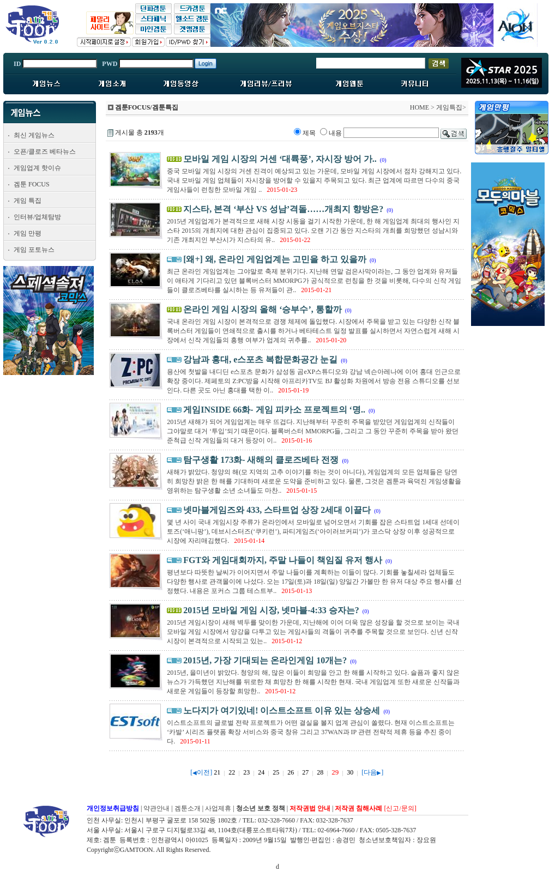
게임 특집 (27, 200)
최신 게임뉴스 (34, 135)
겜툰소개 (187, 808)
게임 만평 (27, 233)
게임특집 (449, 107)
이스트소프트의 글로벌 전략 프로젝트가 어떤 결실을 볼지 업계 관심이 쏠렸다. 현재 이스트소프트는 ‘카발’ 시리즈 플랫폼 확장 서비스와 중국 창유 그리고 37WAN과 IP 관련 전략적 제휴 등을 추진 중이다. (311, 732)
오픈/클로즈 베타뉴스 (45, 151)
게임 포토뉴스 (34, 249)
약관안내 (156, 808)
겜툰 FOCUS (32, 184)
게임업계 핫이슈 (37, 168)
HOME (419, 107)
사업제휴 (218, 808)
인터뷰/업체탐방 (37, 217)
